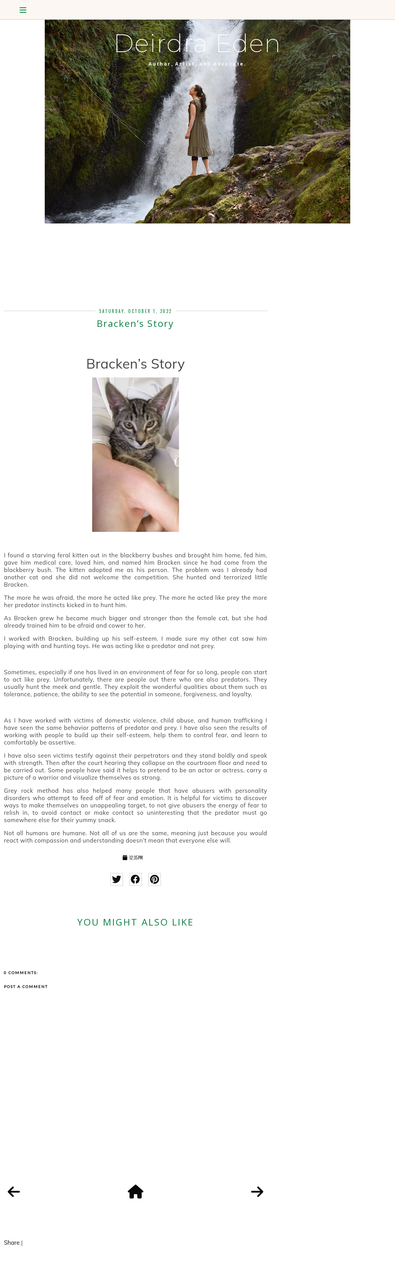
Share (12, 1242)
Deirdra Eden (197, 43)
